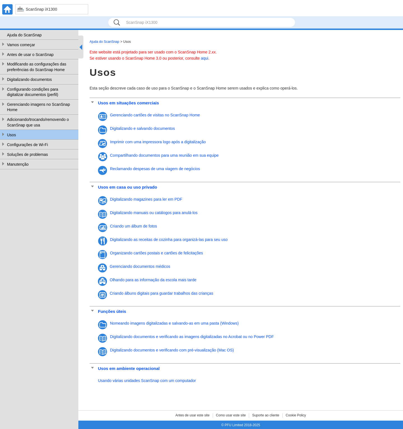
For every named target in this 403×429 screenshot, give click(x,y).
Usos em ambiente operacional (129, 368)
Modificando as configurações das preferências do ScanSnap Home (36, 67)
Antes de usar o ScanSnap (30, 54)
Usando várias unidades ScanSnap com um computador (147, 380)
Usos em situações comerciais (128, 102)
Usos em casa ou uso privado (127, 187)
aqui (204, 58)
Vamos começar (21, 45)
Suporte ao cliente (265, 415)
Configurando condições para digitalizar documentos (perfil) (32, 92)
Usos (11, 135)
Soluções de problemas (27, 154)
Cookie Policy (296, 415)
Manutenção (18, 164)
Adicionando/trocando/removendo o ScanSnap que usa (38, 122)
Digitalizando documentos (29, 79)
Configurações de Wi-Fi (27, 144)
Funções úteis (112, 311)
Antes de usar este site (192, 415)
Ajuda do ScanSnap (24, 35)
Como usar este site (231, 415)
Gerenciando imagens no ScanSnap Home (38, 107)
